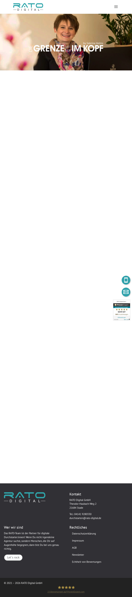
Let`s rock (13, 557)
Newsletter (78, 554)
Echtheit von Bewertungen (86, 561)
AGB (74, 547)
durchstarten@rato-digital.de (85, 518)
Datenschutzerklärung (84, 533)
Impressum (78, 540)
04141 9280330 (82, 514)
